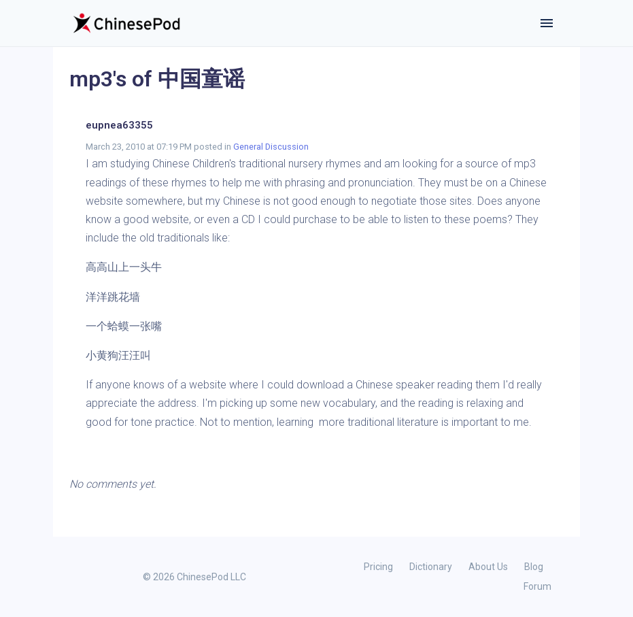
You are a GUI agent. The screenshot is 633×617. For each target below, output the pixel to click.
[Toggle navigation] (547, 23)
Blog (533, 566)
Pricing (378, 566)
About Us (488, 566)
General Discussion (271, 146)
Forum (537, 586)
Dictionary (430, 566)
